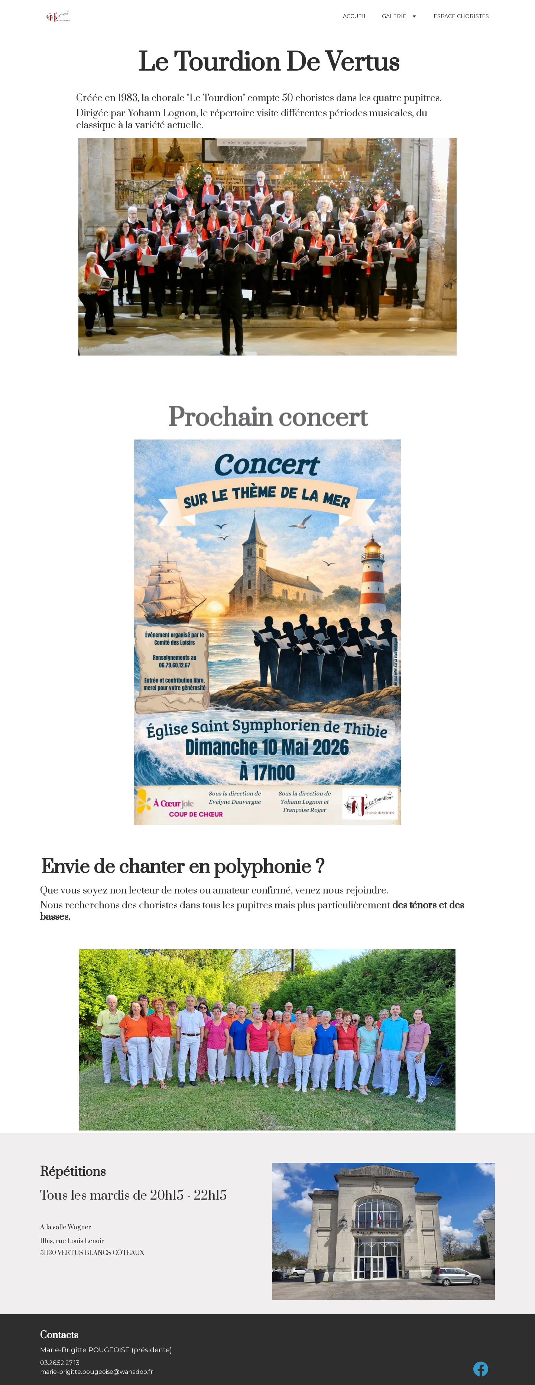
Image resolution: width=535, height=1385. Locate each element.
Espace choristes (461, 16)
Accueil (355, 16)
